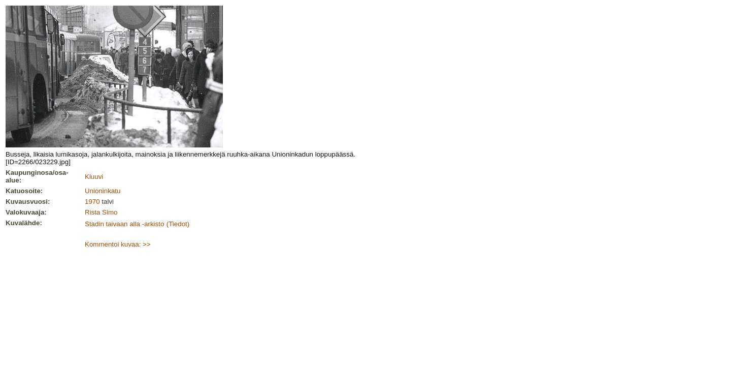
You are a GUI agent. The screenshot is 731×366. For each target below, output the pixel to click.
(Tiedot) (178, 224)
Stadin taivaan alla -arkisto (124, 224)
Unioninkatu (102, 191)
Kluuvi (94, 176)
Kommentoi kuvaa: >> (118, 244)
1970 (92, 201)
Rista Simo (101, 212)
